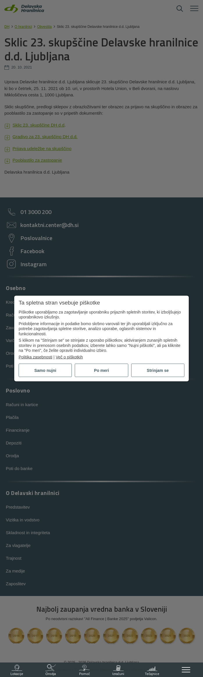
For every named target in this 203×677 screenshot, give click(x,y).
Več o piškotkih (69, 356)
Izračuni (118, 670)
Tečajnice (152, 670)
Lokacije (16, 670)
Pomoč (84, 670)
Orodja (50, 670)
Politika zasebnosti (35, 356)
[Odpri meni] (186, 669)
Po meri (101, 370)
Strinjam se (158, 370)
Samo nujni (45, 370)
